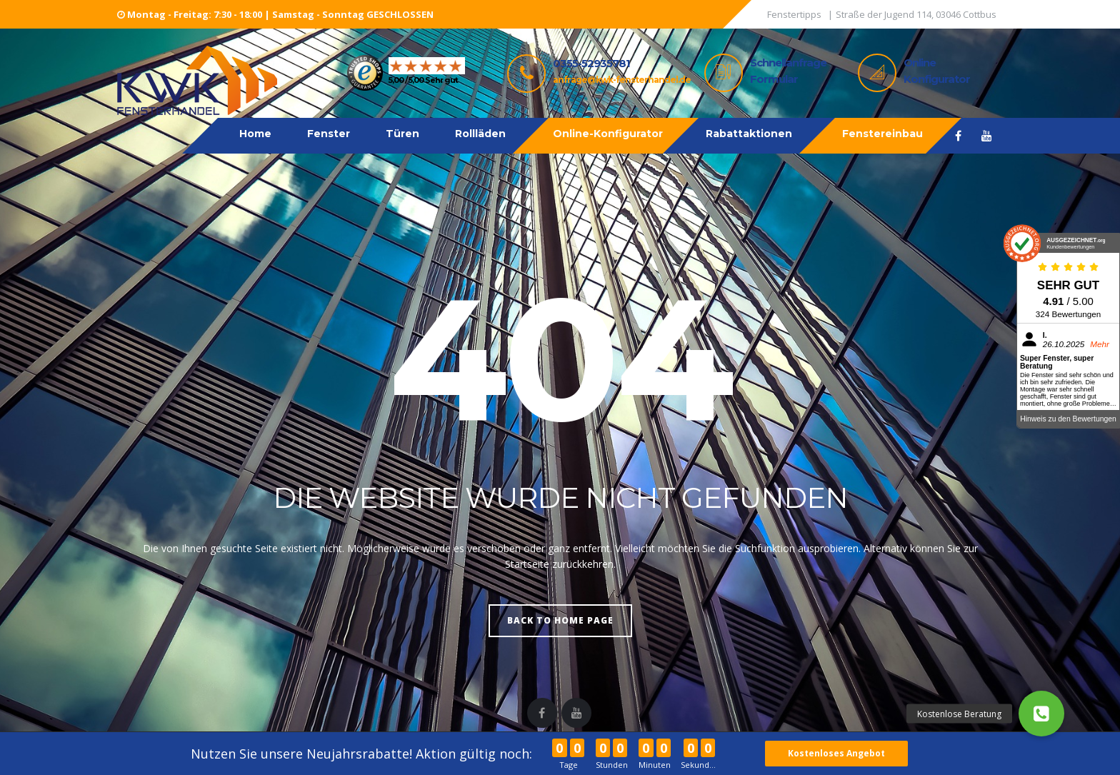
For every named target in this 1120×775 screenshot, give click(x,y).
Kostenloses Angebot (837, 753)
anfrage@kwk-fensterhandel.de (622, 79)
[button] (1041, 713)
